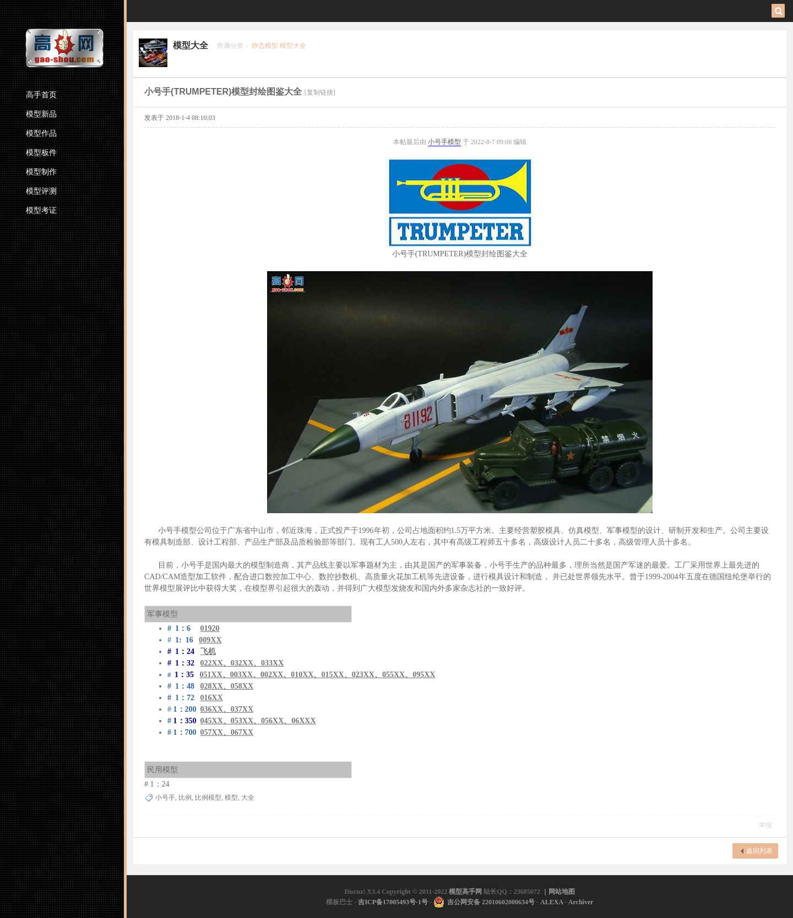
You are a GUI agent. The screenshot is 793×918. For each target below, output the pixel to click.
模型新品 (41, 114)
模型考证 (41, 210)
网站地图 (561, 891)
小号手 (438, 142)
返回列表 (759, 851)
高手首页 (41, 95)
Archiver (581, 902)
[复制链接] (320, 92)
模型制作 (41, 172)
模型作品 (41, 133)
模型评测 (41, 191)
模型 (454, 142)
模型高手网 (466, 891)
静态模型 (265, 46)
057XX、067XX (226, 732)
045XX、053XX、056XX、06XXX (258, 721)
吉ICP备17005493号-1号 (393, 902)
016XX (211, 698)
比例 (185, 797)
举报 (765, 825)
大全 (247, 797)
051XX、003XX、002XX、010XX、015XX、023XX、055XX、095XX (318, 674)
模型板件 (41, 153)
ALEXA (551, 902)
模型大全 (190, 45)
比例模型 (208, 797)
